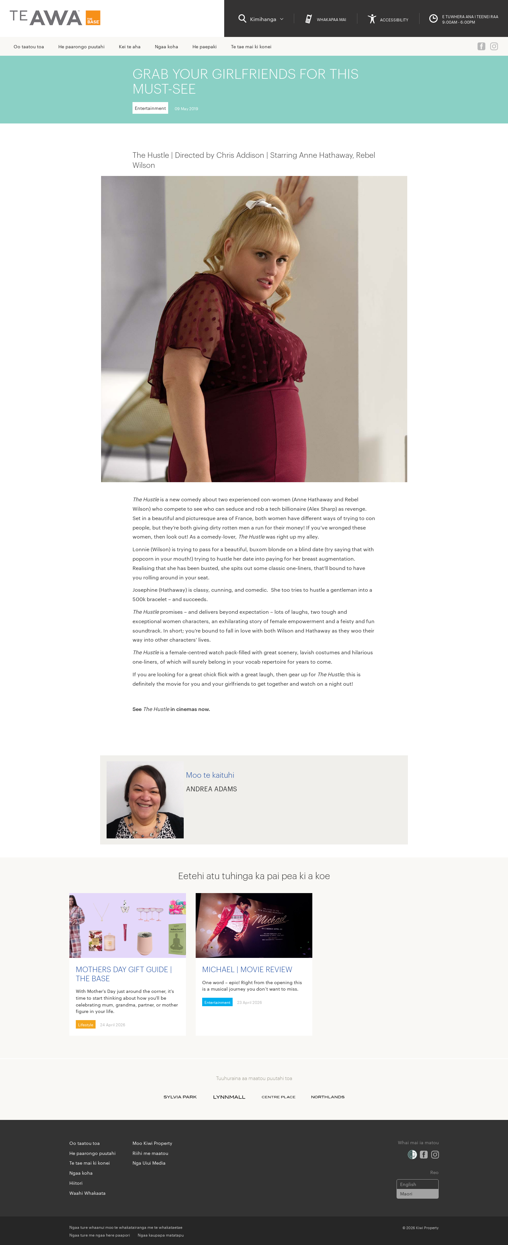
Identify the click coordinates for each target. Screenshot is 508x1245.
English (408, 1184)
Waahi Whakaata (87, 1193)
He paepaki (204, 46)
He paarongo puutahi (81, 46)
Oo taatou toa (29, 46)
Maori (406, 1193)
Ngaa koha (166, 46)
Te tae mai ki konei (251, 46)
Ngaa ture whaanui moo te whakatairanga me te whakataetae (125, 1227)
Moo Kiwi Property (152, 1143)
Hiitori (76, 1183)
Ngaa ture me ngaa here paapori (99, 1235)
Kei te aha (130, 46)
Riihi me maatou (150, 1153)
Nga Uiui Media (149, 1162)
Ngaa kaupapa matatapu (161, 1235)
